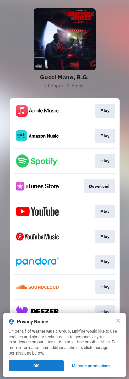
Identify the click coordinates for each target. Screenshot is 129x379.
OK (36, 365)
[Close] (118, 320)
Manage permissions (91, 365)
